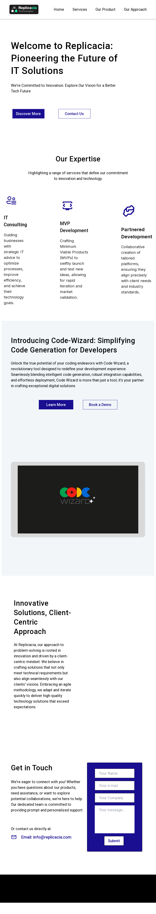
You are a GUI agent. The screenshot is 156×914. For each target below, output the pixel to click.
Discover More (28, 113)
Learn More (56, 404)
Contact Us (74, 113)
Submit (114, 841)
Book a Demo (100, 404)
